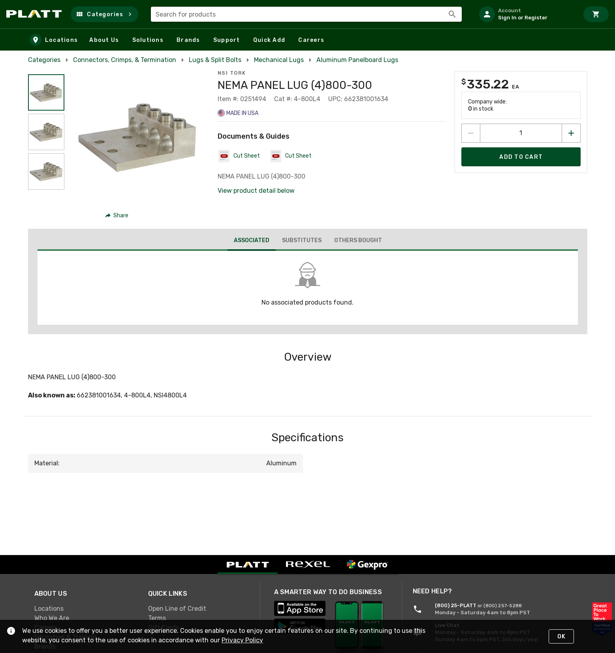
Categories (44, 60)
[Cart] (596, 14)
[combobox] (306, 14)
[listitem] (525, 14)
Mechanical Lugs (279, 60)
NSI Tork (232, 73)
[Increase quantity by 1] (571, 133)
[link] (85, 608)
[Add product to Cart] (521, 156)
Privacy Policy (242, 640)
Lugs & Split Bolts (215, 60)
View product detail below (256, 190)
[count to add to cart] (520, 133)
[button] (104, 14)
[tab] (251, 241)
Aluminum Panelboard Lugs (357, 60)
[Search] (452, 14)
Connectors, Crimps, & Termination (124, 60)
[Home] (35, 14)
